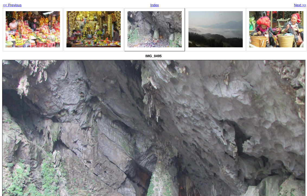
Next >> (300, 5)
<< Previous (12, 5)
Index (154, 5)
